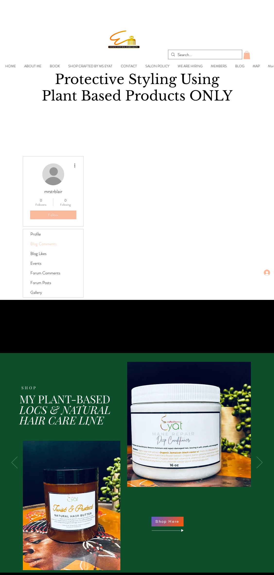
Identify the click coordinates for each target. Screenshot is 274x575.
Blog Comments (43, 244)
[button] (246, 55)
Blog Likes (38, 253)
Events (35, 263)
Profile (35, 234)
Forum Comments (45, 273)
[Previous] (14, 463)
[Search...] (205, 55)
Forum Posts (40, 283)
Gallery (36, 292)
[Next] (259, 463)
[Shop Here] (167, 521)
